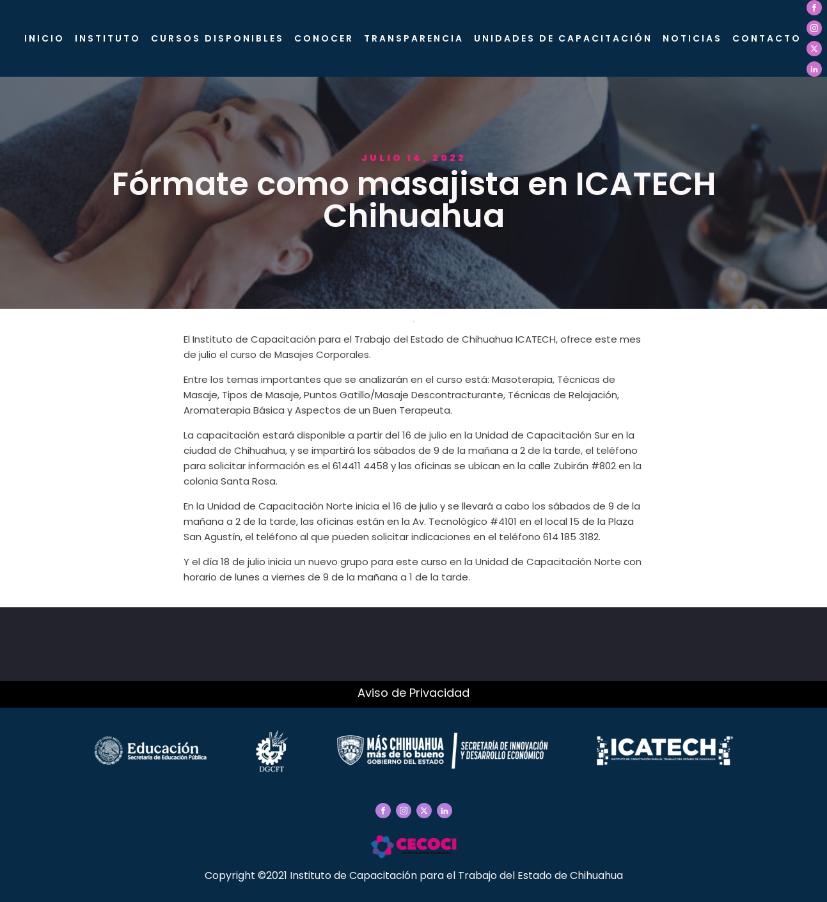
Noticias (692, 38)
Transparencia (414, 38)
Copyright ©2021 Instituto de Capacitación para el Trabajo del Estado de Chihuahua (414, 875)
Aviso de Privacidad (413, 693)
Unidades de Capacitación (563, 38)
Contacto (766, 38)
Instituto (108, 38)
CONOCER (324, 38)
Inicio (44, 38)
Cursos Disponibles (217, 38)
